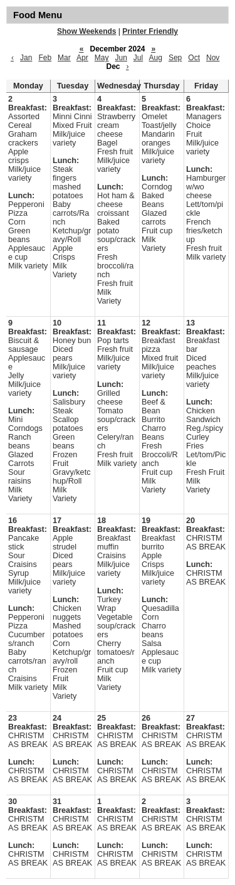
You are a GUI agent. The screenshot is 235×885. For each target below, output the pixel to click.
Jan (26, 57)
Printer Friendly (150, 31)
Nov (212, 57)
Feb (44, 57)
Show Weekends (86, 31)
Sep (175, 57)
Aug (155, 57)
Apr (82, 57)
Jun (121, 57)
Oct (194, 57)
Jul (138, 57)
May (102, 57)
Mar (64, 57)
